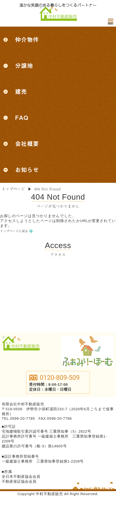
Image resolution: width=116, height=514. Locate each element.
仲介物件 (27, 40)
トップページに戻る (18, 232)
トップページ (13, 189)
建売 (21, 91)
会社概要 (27, 144)
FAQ (21, 118)
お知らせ (27, 170)
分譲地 (24, 66)
